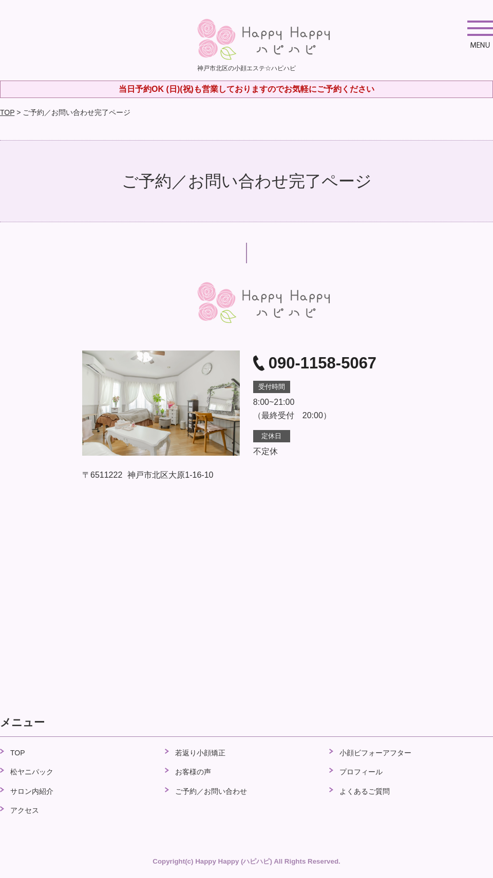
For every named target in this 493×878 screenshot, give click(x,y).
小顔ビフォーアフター (375, 753)
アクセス (24, 810)
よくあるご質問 (364, 791)
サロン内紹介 (31, 791)
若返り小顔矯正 (200, 753)
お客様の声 (193, 772)
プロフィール (361, 772)
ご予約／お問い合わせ (211, 791)
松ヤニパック (31, 772)
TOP (7, 112)
